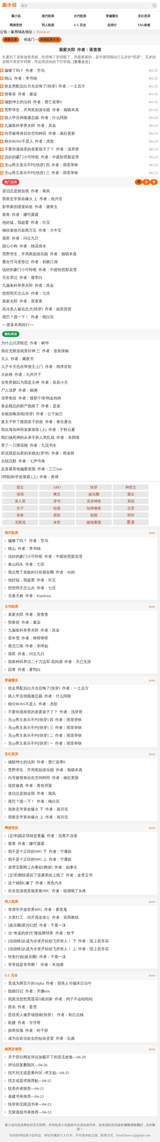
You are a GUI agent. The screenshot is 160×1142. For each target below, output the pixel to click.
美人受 (20, 501)
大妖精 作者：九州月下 (21, 374)
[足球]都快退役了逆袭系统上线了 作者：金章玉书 (50, 875)
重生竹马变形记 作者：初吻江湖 (30, 262)
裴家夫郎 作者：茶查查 (80, 49)
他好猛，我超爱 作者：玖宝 (26, 222)
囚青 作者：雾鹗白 (24, 669)
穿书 (57, 501)
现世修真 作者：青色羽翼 (30, 786)
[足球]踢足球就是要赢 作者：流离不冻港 (42, 836)
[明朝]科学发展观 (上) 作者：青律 (29, 477)
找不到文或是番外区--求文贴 (32, 1073)
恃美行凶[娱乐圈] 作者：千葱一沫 (37, 957)
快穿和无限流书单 (23, 1104)
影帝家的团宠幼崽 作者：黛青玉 (30, 207)
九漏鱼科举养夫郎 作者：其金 (30, 125)
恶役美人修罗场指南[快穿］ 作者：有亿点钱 (46, 1015)
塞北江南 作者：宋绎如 (28, 646)
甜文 (20, 487)
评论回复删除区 (21, 1065)
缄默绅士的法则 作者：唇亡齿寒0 (33, 102)
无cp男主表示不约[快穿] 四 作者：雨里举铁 (41, 165)
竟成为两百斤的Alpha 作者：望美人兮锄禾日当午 (50, 983)
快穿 (93, 487)
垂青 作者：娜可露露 (20, 215)
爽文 (57, 494)
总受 (130, 508)
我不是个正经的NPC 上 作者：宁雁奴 (40, 859)
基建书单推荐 (19, 1096)
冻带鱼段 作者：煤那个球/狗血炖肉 (31, 398)
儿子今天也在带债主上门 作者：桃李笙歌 (36, 367)
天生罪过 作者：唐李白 (22, 277)
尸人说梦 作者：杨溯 (19, 390)
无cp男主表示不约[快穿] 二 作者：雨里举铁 (45, 735)
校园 (93, 515)
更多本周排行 (17, 325)
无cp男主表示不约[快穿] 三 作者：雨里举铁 (41, 173)
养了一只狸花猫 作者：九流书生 (28, 445)
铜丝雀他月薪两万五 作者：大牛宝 (31, 230)
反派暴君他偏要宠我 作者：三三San (31, 469)
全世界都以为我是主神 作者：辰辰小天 (34, 382)
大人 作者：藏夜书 (17, 359)
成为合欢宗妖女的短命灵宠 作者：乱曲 (41, 1038)
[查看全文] (81, 62)
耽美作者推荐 (19, 1088)
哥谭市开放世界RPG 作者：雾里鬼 (37, 909)
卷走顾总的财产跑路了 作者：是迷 (30, 406)
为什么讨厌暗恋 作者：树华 (25, 343)
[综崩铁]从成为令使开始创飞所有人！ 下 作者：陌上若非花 (58, 941)
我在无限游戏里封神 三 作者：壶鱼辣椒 (35, 351)
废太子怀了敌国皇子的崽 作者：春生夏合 (36, 422)
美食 (20, 515)
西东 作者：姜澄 (22, 1007)
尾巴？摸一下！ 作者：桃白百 (28, 317)
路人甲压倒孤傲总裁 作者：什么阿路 (35, 118)
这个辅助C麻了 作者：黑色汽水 (35, 883)
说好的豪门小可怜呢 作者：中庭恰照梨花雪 (41, 157)
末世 (57, 522)
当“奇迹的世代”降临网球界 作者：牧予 (41, 933)
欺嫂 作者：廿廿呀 (24, 1023)
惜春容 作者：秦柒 (20, 94)
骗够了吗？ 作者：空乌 (24, 70)
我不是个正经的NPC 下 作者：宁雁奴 (40, 851)
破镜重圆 (94, 522)
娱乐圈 (94, 494)
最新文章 (10, 39)
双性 (130, 515)
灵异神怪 (94, 501)
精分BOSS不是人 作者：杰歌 (29, 141)
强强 (20, 494)
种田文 (130, 487)
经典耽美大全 (49, 39)
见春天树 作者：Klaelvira (29, 596)
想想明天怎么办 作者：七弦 (26, 293)
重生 (130, 494)
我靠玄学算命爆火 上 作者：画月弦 (32, 199)
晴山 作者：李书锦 (20, 78)
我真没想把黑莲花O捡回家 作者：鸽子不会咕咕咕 (50, 999)
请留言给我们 (133, 1125)
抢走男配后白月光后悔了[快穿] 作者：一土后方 (44, 86)
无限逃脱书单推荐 (23, 1112)
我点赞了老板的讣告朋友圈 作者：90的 (41, 572)
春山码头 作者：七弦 (26, 564)
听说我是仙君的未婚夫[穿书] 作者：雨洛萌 (37, 453)
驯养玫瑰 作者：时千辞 (28, 1030)
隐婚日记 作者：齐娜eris (29, 991)
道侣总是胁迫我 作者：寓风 (26, 191)
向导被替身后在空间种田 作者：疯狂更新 (39, 133)
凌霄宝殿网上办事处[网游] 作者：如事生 (42, 867)
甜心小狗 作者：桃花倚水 (24, 246)
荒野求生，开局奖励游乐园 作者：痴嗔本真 (41, 110)
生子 (20, 508)
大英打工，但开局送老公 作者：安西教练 (43, 917)
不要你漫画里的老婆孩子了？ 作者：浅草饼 (41, 149)
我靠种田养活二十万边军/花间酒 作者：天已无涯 (49, 662)
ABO (57, 487)
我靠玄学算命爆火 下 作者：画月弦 (38, 809)
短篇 (57, 508)
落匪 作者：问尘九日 (20, 238)
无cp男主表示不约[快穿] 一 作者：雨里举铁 (45, 743)
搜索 (154, 5)
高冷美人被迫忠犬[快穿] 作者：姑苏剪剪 (36, 309)
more (152, 533)
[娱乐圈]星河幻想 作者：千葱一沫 (37, 925)
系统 (130, 501)
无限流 (20, 522)
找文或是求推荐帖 (23, 1081)
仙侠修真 (94, 508)
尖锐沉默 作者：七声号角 (23, 461)
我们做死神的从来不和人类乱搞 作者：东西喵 (40, 437)
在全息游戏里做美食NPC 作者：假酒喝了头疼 (47, 891)
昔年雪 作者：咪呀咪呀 (28, 638)
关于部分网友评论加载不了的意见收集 (40, 1057)
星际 (57, 515)
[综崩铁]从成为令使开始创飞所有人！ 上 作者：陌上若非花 (58, 949)
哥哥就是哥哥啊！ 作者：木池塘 (35, 965)
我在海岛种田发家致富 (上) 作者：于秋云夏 (38, 430)
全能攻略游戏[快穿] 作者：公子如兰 (32, 414)
